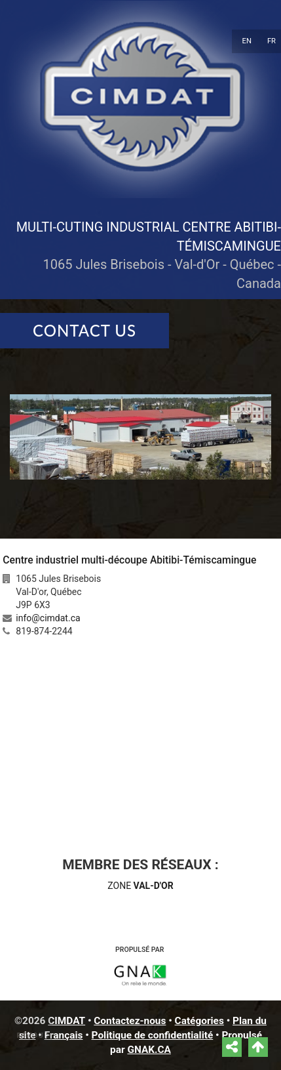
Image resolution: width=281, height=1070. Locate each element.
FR (271, 41)
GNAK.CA (149, 1050)
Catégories (199, 1021)
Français (64, 1035)
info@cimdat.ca (48, 618)
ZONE (140, 885)
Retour (33, 1035)
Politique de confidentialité (153, 1035)
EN (247, 41)
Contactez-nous (130, 1021)
